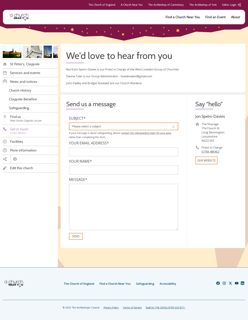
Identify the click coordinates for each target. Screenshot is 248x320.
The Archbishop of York (203, 4)
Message (78, 179)
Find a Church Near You (183, 17)
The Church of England (101, 4)
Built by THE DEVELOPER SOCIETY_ (165, 307)
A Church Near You (132, 4)
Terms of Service (132, 307)
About (235, 17)
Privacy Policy (111, 307)
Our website (206, 160)
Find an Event (215, 17)
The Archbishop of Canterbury (166, 4)
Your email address (89, 143)
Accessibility (168, 284)
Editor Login (231, 5)
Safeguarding (145, 284)
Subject (77, 118)
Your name (80, 161)
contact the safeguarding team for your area (146, 133)
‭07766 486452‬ (210, 152)
